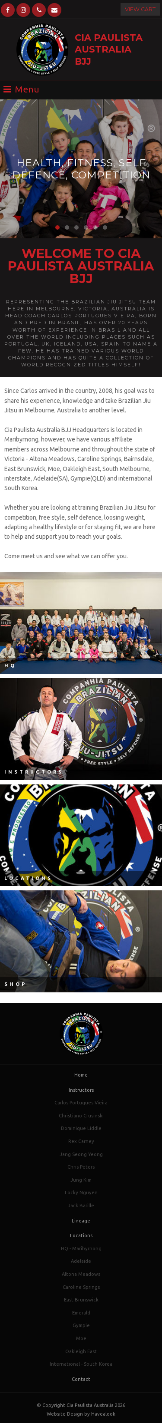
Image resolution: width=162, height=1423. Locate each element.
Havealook (103, 1413)
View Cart (140, 9)
